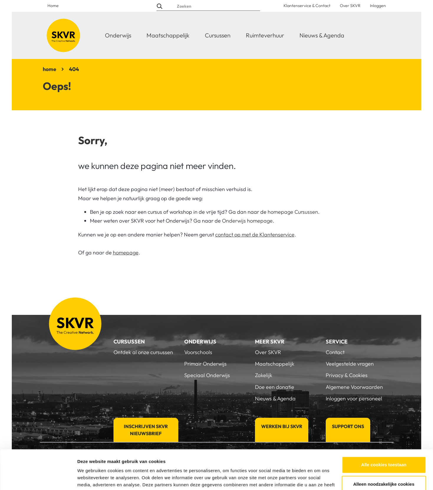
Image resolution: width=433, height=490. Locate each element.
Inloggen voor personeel (354, 398)
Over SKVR (350, 5)
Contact (335, 352)
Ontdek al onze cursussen (143, 352)
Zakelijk (263, 375)
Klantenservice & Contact (307, 5)
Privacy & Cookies (347, 375)
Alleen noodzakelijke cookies (383, 447)
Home (53, 5)
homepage (126, 252)
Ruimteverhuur (265, 35)
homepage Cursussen (293, 211)
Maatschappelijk (168, 35)
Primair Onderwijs (205, 363)
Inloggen (378, 5)
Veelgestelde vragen (350, 363)
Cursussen (218, 35)
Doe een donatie (274, 387)
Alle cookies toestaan (383, 427)
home (49, 69)
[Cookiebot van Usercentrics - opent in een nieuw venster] (38, 478)
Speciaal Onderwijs (207, 375)
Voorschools (198, 352)
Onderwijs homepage (247, 220)
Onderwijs (118, 35)
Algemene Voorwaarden (354, 387)
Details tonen (91, 478)
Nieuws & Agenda (321, 35)
